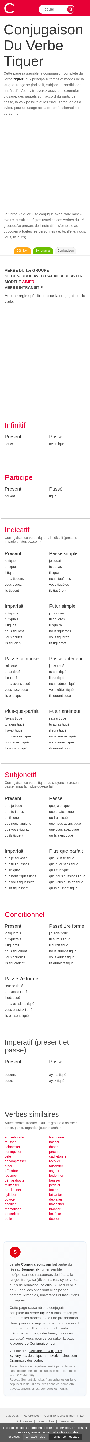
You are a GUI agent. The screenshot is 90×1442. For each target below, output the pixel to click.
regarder (31, 1128)
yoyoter (10, 1199)
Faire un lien (45, 1421)
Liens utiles (66, 1421)
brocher (54, 1209)
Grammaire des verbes (26, 1360)
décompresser (15, 1161)
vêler (8, 1156)
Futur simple (62, 606)
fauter (53, 1190)
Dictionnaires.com (63, 1356)
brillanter (55, 1195)
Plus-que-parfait (21, 711)
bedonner (56, 1175)
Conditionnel (25, 914)
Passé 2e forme (21, 978)
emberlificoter (15, 1137)
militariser (12, 1185)
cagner (54, 1171)
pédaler (54, 1185)
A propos (12, 1415)
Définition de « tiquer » (45, 1351)
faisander (56, 1166)
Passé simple (63, 553)
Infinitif (15, 425)
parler (19, 1128)
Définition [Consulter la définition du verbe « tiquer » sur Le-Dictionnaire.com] (22, 250)
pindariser (12, 1214)
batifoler (55, 1214)
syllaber (10, 1195)
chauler (10, 1204)
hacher (54, 1142)
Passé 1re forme (66, 926)
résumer (11, 1175)
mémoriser (13, 1209)
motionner (56, 1204)
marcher (54, 1128)
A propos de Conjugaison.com (33, 1343)
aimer (9, 1128)
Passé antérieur (66, 658)
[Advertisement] (45, 163)
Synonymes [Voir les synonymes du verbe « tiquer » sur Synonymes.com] (43, 250)
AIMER (28, 282)
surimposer (13, 1152)
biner (8, 1166)
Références (31, 1415)
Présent (13, 436)
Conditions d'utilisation (59, 1415)
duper (53, 1147)
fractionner (57, 1137)
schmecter (12, 1147)
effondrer (11, 1171)
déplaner (55, 1199)
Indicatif (17, 530)
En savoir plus (35, 1436)
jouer (43, 1128)
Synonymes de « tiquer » (29, 1356)
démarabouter (15, 1180)
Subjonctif (20, 775)
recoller (54, 1161)
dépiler (54, 1218)
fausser (10, 1142)
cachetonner (58, 1156)
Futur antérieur (64, 711)
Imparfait (14, 606)
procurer (55, 1152)
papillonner (13, 1190)
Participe (19, 477)
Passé (56, 436)
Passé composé (22, 658)
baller (9, 1218)
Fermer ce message (65, 1436)
